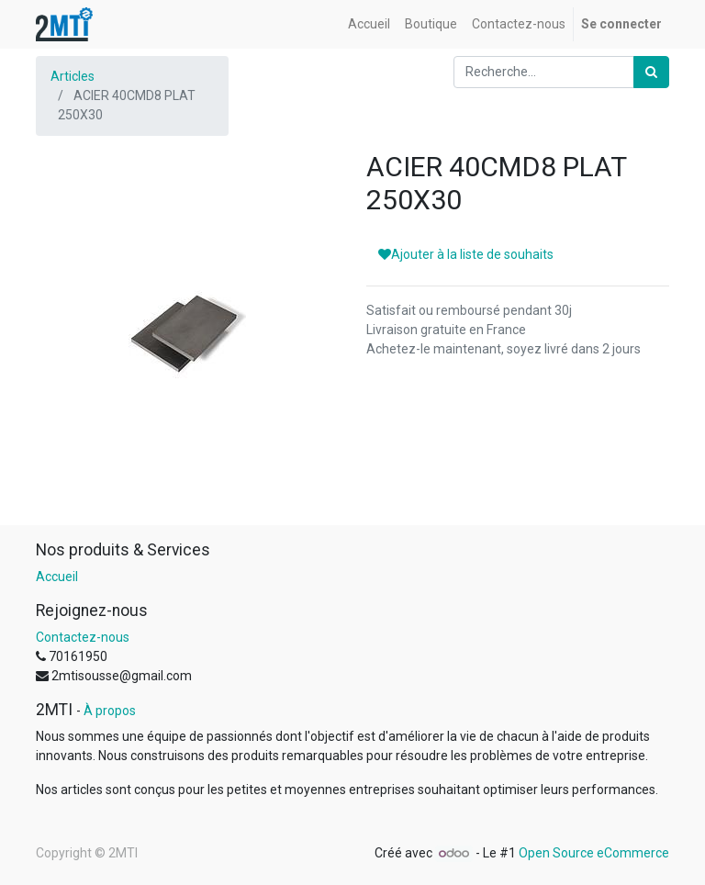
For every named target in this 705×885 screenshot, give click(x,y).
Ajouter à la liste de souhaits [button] (466, 254)
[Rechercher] (651, 72)
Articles (72, 76)
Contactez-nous (82, 637)
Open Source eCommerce (594, 853)
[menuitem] (369, 24)
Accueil (57, 576)
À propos (110, 710)
